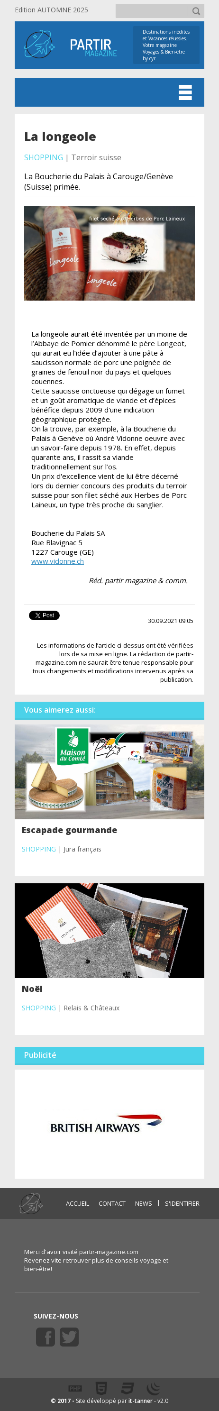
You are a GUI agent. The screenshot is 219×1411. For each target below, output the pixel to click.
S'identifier (182, 1203)
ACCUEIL (77, 1203)
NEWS (143, 1203)
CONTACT (112, 1203)
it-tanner (140, 1401)
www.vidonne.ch (57, 561)
